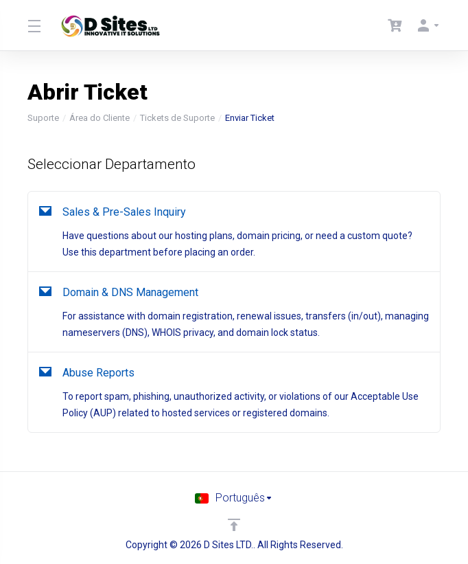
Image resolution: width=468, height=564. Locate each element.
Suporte (43, 118)
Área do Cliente (99, 118)
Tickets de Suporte (177, 118)
